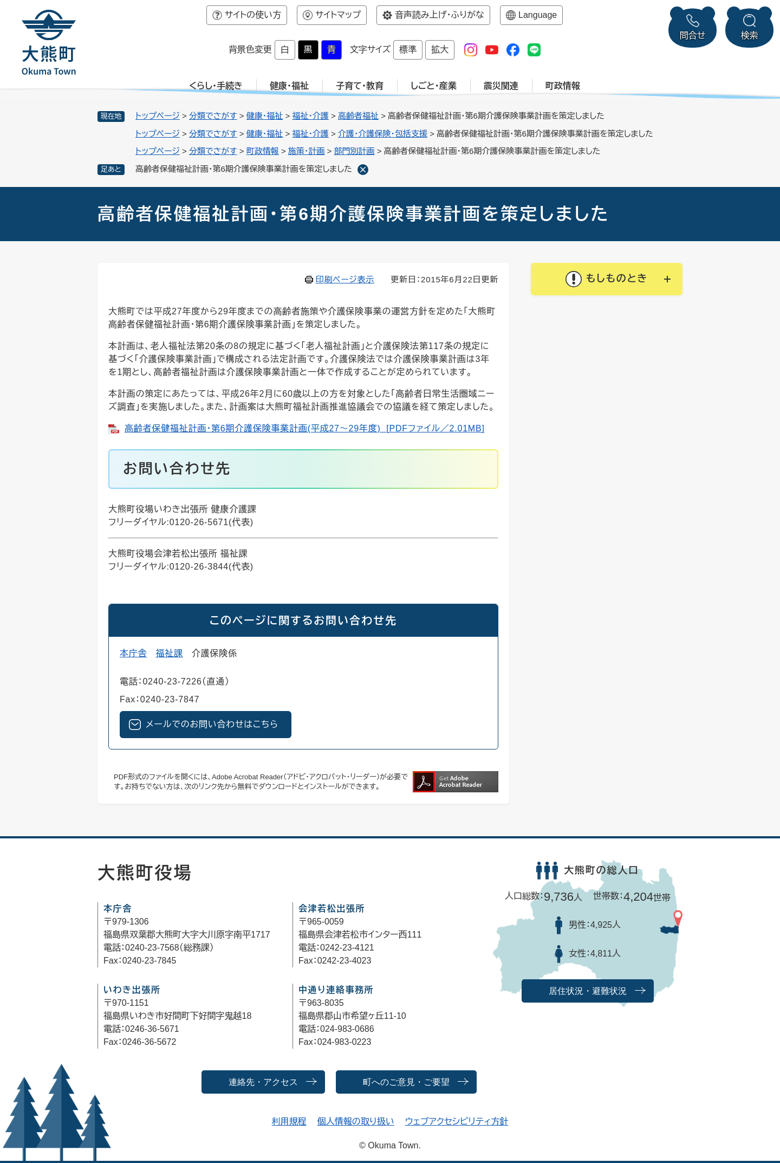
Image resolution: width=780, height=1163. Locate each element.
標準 (408, 49)
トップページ (157, 115)
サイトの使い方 (253, 15)
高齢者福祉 (358, 115)
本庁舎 (133, 653)
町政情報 (562, 86)
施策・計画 (306, 151)
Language (537, 15)
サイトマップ (338, 15)
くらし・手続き (216, 86)
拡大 (439, 49)
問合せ (693, 35)
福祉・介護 (310, 115)
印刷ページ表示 (345, 279)
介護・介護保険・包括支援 (382, 133)
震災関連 (501, 86)
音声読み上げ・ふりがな (439, 15)
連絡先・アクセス (263, 1082)
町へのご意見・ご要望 (406, 1082)
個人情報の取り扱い (355, 1121)
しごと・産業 (434, 86)
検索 (749, 35)
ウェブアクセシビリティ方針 (457, 1121)
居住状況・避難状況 (588, 991)
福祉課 (169, 653)
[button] (606, 279)
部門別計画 (354, 151)
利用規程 (289, 1121)
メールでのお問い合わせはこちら (212, 724)
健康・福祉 (289, 86)
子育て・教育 (360, 86)
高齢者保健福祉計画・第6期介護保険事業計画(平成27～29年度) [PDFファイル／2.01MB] (305, 428)
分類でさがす (213, 115)
